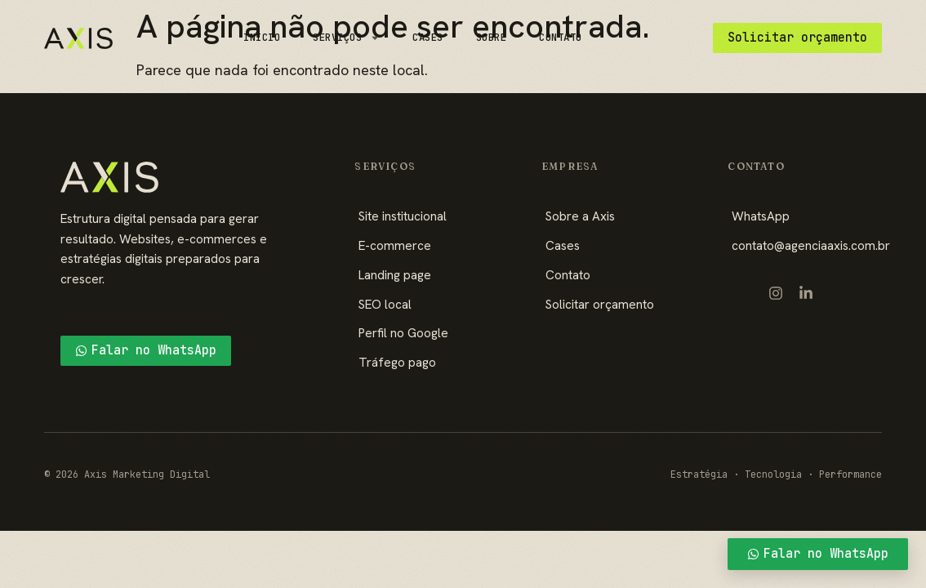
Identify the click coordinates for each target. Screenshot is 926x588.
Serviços (346, 37)
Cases (427, 37)
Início (261, 37)
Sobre (491, 37)
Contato (560, 37)
